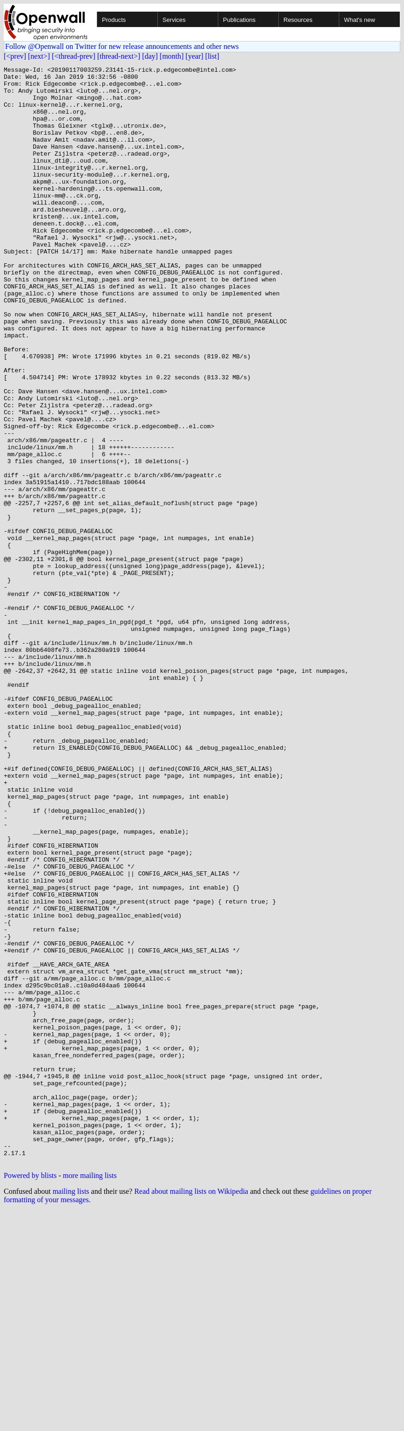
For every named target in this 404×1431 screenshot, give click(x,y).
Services (174, 19)
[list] (212, 56)
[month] (172, 56)
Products (114, 19)
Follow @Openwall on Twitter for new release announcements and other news (122, 46)
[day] (150, 56)
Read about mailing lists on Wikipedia (191, 1411)
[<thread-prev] (73, 56)
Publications (239, 19)
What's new (359, 19)
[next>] (39, 56)
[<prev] (15, 56)
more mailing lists (90, 1395)
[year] (194, 56)
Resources (297, 19)
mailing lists (71, 1411)
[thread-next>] (119, 56)
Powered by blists (30, 1395)
